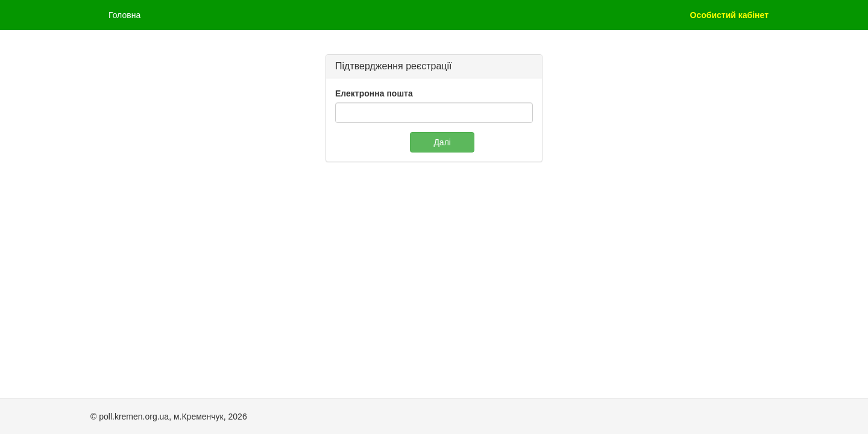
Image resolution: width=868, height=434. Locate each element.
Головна (124, 15)
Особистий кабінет (729, 15)
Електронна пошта (374, 93)
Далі (442, 142)
